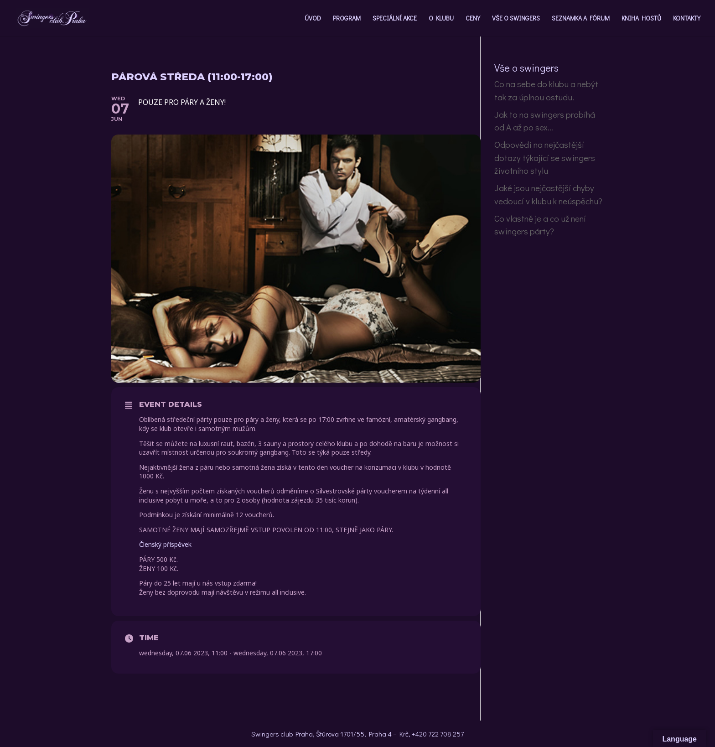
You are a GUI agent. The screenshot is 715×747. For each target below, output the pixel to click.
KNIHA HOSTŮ (641, 18)
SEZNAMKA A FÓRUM (581, 18)
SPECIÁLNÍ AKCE (395, 18)
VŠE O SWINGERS (516, 18)
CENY (473, 18)
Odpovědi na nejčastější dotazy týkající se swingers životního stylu (544, 157)
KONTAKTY (686, 18)
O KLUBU (441, 18)
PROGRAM (347, 18)
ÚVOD (313, 18)
